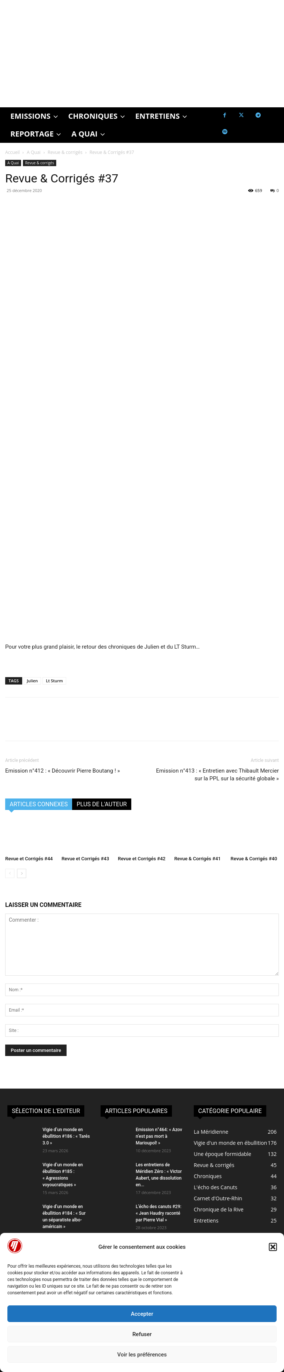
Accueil (12, 152)
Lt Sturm (54, 680)
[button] (273, 1247)
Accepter (142, 1314)
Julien (32, 680)
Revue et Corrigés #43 (85, 858)
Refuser (142, 1334)
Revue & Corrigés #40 (254, 858)
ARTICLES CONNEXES (39, 804)
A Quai (34, 152)
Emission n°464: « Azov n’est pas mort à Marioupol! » (159, 1136)
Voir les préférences (142, 1354)
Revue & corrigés (65, 152)
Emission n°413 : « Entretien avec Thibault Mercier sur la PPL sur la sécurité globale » (217, 774)
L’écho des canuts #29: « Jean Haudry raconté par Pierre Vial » (158, 1213)
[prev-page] (9, 873)
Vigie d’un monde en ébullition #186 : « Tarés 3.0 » (66, 1136)
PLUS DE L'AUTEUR (102, 804)
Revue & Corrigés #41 (197, 858)
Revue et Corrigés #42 (142, 858)
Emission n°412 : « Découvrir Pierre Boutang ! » (62, 770)
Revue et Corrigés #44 (29, 858)
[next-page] (21, 873)
